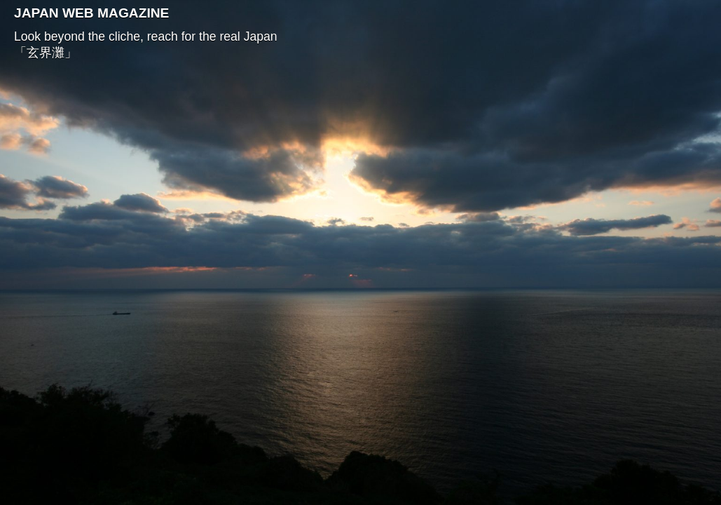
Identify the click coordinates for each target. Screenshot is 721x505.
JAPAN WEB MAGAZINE (91, 13)
